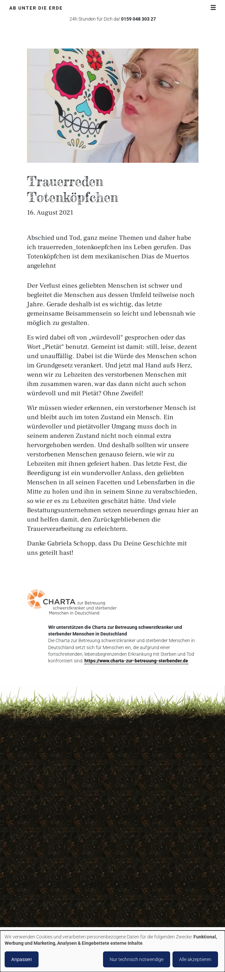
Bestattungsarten (147, 823)
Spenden (138, 847)
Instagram (44, 903)
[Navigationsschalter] (213, 7)
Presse (136, 919)
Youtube (100, 903)
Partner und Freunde (150, 907)
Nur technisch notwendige (137, 959)
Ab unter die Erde (36, 8)
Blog (133, 895)
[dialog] (112, 951)
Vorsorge (138, 859)
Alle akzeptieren (195, 959)
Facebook (32, 903)
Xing (89, 903)
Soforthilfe (139, 835)
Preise (135, 871)
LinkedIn (55, 903)
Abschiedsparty (145, 811)
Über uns (138, 799)
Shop (134, 883)
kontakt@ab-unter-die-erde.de (60, 846)
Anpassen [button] (21, 959)
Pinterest (66, 903)
